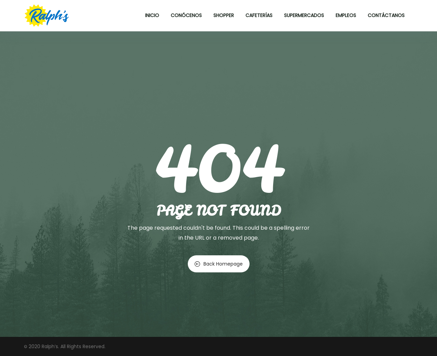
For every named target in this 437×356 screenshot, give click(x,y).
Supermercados (304, 15)
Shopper (223, 15)
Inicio (152, 15)
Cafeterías (258, 15)
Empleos (346, 15)
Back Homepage (219, 263)
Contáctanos (386, 15)
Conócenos (186, 15)
